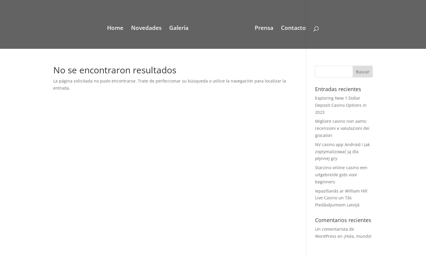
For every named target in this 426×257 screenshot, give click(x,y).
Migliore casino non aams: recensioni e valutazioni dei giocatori (342, 128)
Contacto (293, 29)
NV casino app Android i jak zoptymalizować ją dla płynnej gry (342, 151)
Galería (178, 29)
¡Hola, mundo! (358, 236)
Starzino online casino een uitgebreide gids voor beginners (341, 175)
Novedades (146, 29)
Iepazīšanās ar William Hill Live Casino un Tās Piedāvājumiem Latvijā (341, 198)
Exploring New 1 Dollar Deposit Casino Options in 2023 (341, 105)
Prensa (264, 29)
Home (115, 29)
